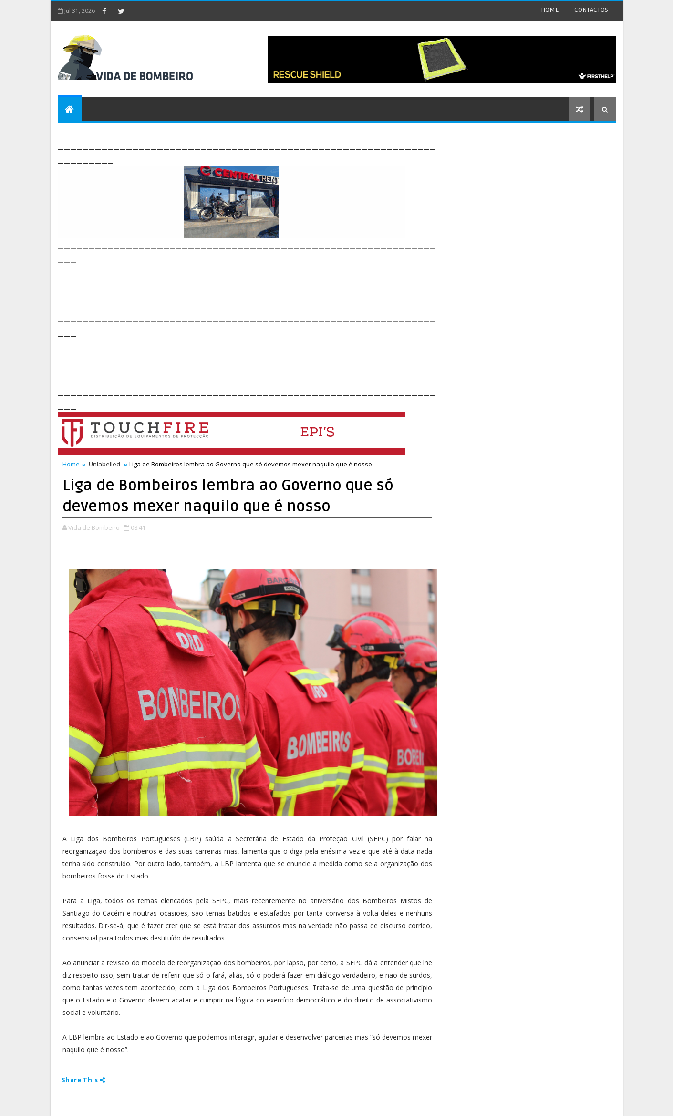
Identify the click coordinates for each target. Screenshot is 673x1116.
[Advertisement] (231, 287)
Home (71, 464)
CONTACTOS (591, 10)
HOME (550, 10)
